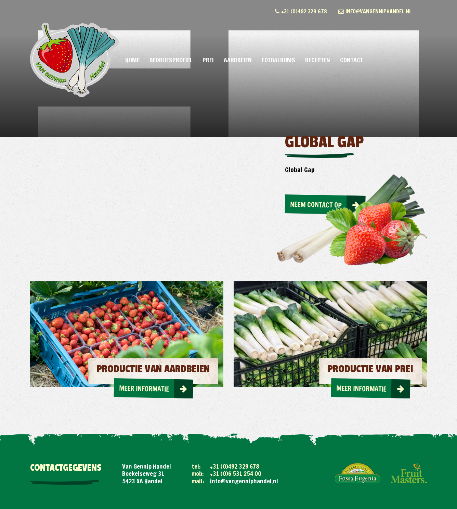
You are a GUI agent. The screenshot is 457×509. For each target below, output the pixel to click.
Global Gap (299, 169)
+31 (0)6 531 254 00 (235, 473)
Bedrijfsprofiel (171, 60)
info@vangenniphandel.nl (375, 11)
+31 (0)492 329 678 (301, 11)
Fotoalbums (278, 60)
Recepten (317, 60)
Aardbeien (238, 60)
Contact (351, 60)
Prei (208, 60)
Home (132, 60)
